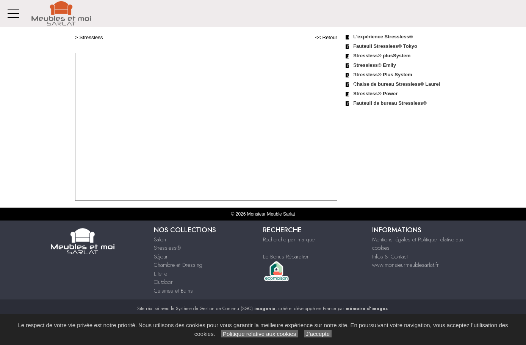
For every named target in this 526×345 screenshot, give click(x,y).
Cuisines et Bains (173, 291)
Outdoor (163, 282)
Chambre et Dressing (178, 265)
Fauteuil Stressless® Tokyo (385, 46)
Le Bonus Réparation (286, 256)
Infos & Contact (390, 256)
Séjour (161, 256)
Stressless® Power (375, 93)
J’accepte (318, 334)
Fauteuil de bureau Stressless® (390, 103)
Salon (160, 239)
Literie (160, 273)
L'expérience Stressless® (383, 36)
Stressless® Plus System (382, 74)
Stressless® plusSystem (381, 55)
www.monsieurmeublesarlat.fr (405, 265)
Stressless (91, 37)
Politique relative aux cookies (259, 334)
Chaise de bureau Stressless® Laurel (396, 84)
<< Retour (326, 37)
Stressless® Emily (374, 65)
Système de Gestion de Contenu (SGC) (226, 308)
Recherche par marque (289, 239)
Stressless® (167, 248)
